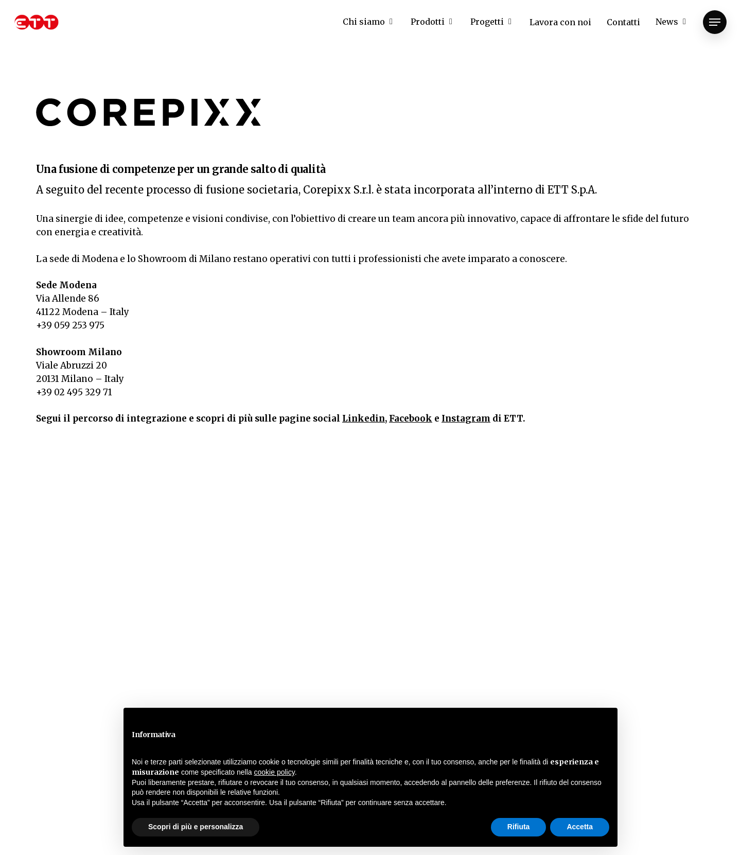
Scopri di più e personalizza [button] (195, 827)
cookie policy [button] (274, 772)
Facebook (410, 418)
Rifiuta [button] (518, 827)
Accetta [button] (580, 827)
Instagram (466, 418)
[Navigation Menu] (715, 22)
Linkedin (363, 418)
